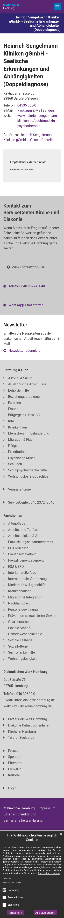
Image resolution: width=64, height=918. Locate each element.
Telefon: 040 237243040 (27, 286)
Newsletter (15, 325)
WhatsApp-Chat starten (26, 305)
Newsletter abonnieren (25, 351)
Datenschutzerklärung (12, 882)
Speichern (16, 912)
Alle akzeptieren (45, 912)
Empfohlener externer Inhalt (28, 162)
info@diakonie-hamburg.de (34, 700)
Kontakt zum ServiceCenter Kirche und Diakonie (31, 212)
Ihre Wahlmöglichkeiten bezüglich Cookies (32, 837)
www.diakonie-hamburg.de (32, 706)
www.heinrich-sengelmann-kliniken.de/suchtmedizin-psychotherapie (37, 121)
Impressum (7, 878)
